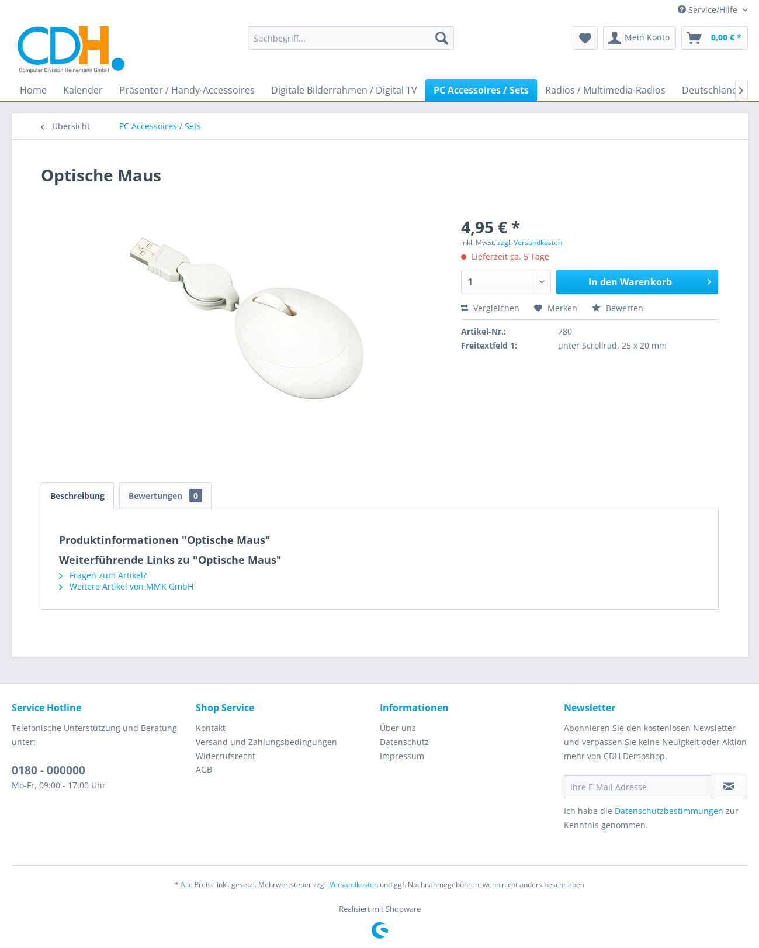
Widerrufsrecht (225, 755)
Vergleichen (490, 307)
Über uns (398, 727)
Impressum (402, 755)
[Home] (33, 90)
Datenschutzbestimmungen (669, 810)
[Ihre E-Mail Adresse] (637, 786)
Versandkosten (354, 885)
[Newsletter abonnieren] (729, 786)
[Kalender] (83, 90)
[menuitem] (351, 38)
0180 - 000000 (48, 770)
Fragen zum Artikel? (103, 575)
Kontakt (211, 727)
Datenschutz (404, 741)
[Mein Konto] (639, 38)
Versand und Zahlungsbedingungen (266, 741)
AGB (204, 769)
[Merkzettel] (585, 38)
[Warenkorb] (714, 38)
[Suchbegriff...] (351, 38)
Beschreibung (77, 495)
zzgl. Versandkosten (529, 242)
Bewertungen (165, 495)
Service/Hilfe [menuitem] (709, 9)
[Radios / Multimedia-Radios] (605, 90)
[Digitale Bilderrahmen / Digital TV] (344, 90)
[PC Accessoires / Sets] (481, 90)
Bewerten (617, 307)
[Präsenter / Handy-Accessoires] (187, 90)
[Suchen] (441, 38)
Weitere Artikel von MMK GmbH (126, 586)
